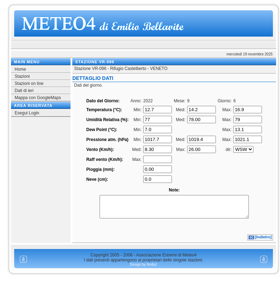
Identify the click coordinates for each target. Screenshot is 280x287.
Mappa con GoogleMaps (38, 97)
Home (20, 69)
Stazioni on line (29, 83)
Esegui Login (27, 112)
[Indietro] (263, 241)
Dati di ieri (24, 90)
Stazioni (22, 76)
